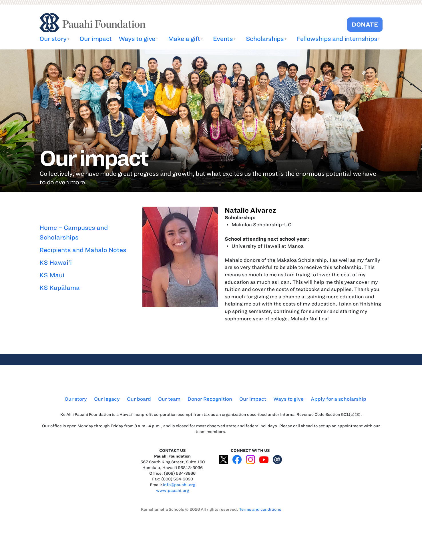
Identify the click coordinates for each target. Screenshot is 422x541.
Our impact (95, 38)
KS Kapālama (59, 287)
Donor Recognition (210, 399)
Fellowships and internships (337, 38)
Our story (53, 38)
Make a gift (184, 38)
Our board (139, 399)
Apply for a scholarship (338, 399)
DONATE (365, 24)
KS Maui (51, 275)
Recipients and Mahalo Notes (82, 250)
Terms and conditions (260, 509)
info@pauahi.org (179, 485)
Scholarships (265, 38)
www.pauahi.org (172, 490)
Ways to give (137, 38)
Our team (169, 399)
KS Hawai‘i (55, 262)
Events (223, 38)
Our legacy (107, 399)
